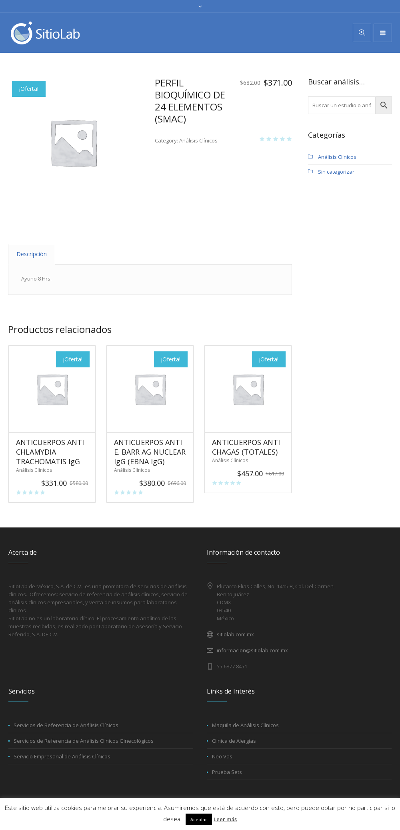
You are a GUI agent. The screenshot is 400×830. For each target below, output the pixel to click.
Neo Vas (222, 756)
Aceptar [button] (198, 819)
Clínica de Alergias (234, 740)
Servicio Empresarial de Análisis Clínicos (62, 756)
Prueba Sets (227, 772)
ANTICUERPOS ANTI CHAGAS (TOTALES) (246, 447)
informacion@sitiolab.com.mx (252, 650)
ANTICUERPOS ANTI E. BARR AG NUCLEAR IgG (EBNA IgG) (150, 451)
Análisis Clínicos (198, 140)
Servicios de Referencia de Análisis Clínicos (66, 725)
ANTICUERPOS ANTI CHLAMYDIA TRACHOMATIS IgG (50, 451)
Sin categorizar (336, 171)
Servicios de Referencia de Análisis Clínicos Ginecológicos (84, 740)
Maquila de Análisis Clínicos (245, 725)
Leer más (225, 819)
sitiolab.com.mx (235, 634)
